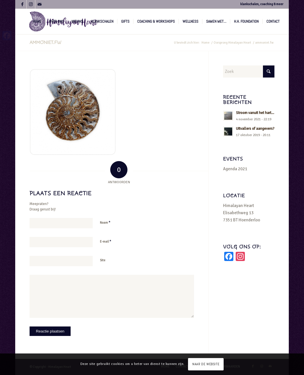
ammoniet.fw (45, 42)
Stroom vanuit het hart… (255, 113)
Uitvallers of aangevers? (255, 128)
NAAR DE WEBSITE (205, 364)
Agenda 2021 (235, 168)
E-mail (105, 241)
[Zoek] (248, 71)
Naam (105, 222)
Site (102, 260)
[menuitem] (37, 21)
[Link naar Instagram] (31, 4)
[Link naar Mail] (39, 4)
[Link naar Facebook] (22, 4)
